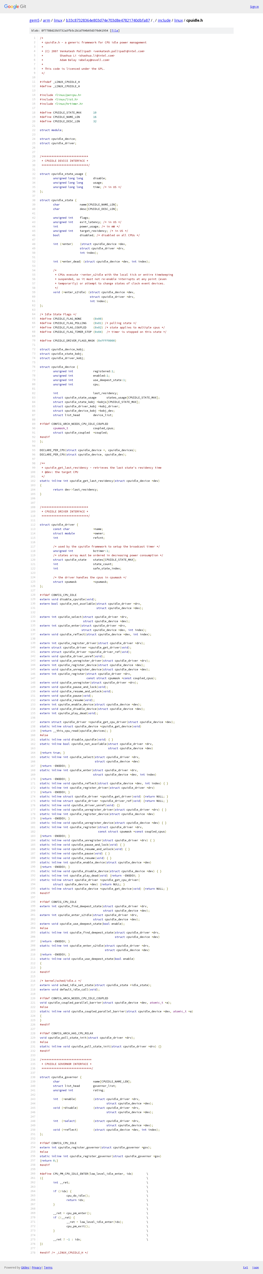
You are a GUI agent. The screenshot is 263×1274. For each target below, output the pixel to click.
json (255, 1267)
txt (245, 1267)
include (164, 20)
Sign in (254, 7)
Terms (48, 1267)
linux (58, 20)
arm (46, 20)
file (114, 30)
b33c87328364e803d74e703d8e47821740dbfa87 (108, 20)
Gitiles (25, 1267)
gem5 (34, 20)
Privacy (36, 1267)
